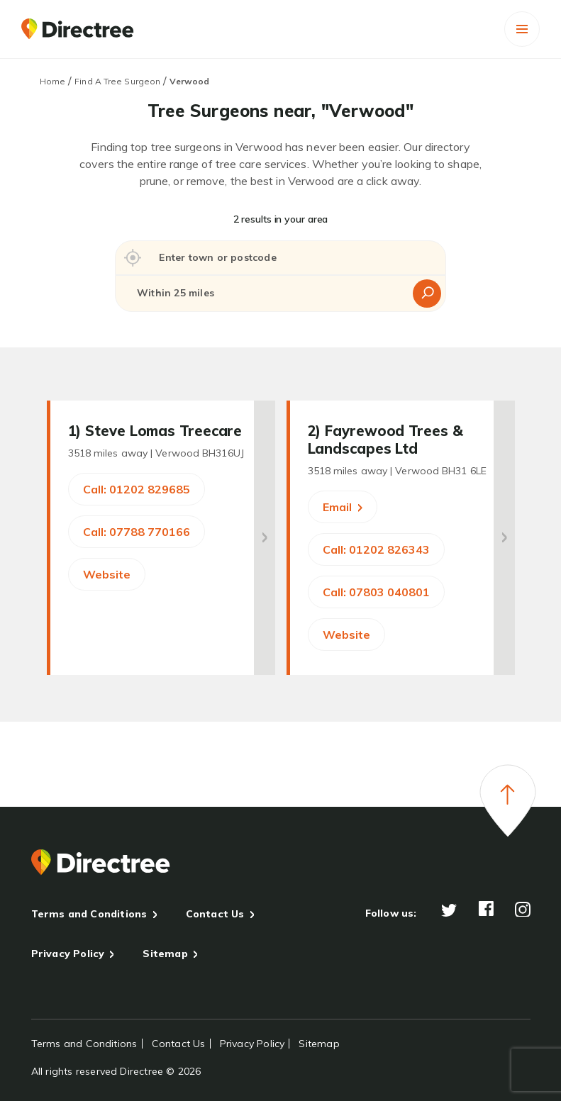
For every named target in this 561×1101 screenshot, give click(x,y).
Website (106, 574)
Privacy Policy (68, 953)
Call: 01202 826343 (376, 549)
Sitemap (165, 953)
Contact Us (215, 913)
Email (342, 507)
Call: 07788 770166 (136, 532)
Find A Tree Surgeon (117, 81)
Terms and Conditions (89, 913)
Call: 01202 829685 (136, 489)
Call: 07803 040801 (376, 592)
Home (52, 81)
